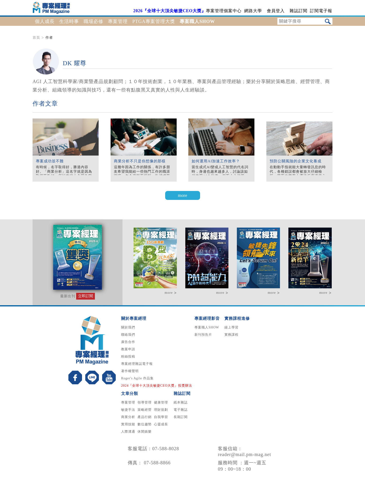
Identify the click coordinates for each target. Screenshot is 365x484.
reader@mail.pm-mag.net (244, 454)
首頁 (36, 37)
